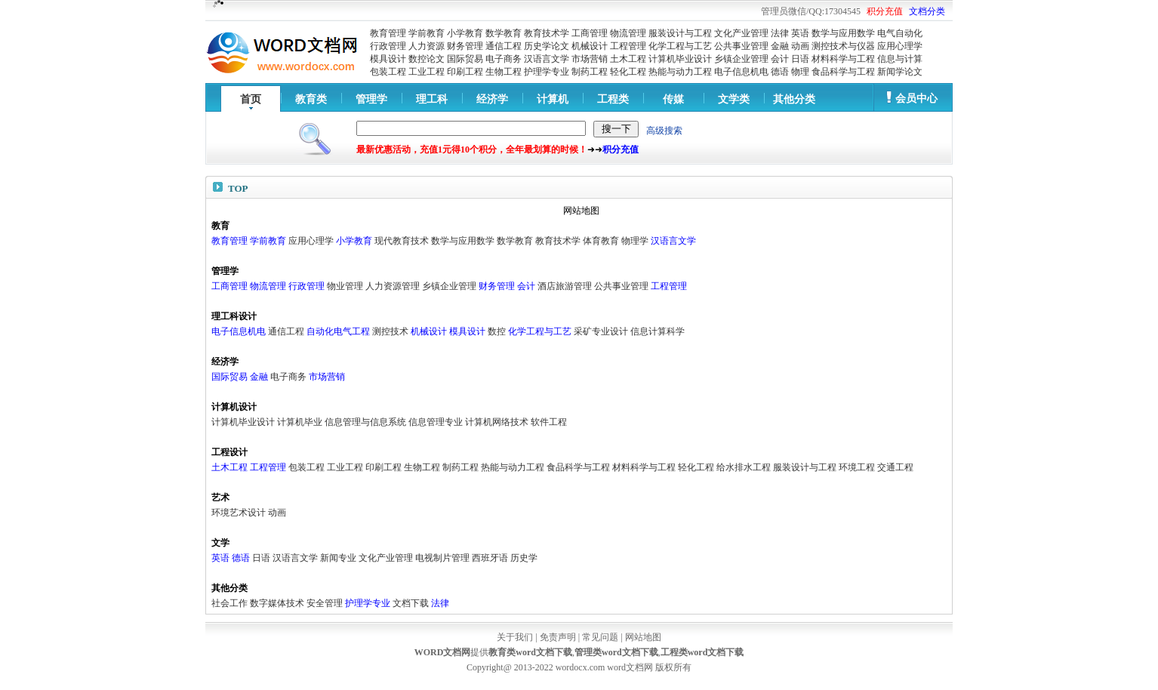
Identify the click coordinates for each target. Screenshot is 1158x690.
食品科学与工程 (843, 71)
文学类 (734, 99)
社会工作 (229, 603)
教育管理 (388, 33)
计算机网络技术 (496, 422)
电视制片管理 (442, 558)
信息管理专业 (435, 422)
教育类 (311, 99)
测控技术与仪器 (843, 46)
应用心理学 (899, 46)
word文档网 (630, 667)
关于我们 (515, 637)
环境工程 (857, 467)
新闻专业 (338, 558)
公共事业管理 (741, 46)
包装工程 (388, 71)
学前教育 (426, 33)
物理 (800, 71)
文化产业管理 (741, 33)
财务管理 (465, 46)
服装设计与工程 (680, 33)
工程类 (613, 99)
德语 (780, 71)
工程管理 (628, 46)
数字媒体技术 (277, 603)
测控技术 (390, 331)
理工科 (432, 99)
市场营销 (589, 59)
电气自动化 (899, 33)
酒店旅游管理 (564, 286)
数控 (497, 331)
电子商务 (503, 59)
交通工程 (895, 467)
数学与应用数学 (843, 33)
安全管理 (324, 603)
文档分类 (927, 11)
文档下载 (411, 603)
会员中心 (916, 98)
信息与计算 (899, 59)
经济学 (492, 99)
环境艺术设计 (238, 512)
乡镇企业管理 (741, 59)
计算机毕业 (299, 422)
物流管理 (628, 33)
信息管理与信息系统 (365, 422)
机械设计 (589, 46)
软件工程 (549, 422)
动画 (800, 46)
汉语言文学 (546, 59)
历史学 (523, 558)
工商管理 (589, 33)
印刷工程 (465, 71)
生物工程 (503, 71)
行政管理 (388, 46)
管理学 (371, 99)
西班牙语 (490, 558)
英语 (800, 33)
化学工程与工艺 (680, 46)
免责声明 (558, 637)
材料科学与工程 (843, 59)
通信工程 (503, 46)
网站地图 (643, 637)
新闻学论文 (899, 71)
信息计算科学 (657, 331)
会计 (780, 59)
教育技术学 (546, 33)
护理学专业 (546, 71)
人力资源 (426, 46)
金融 (780, 46)
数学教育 (503, 33)
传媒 (673, 99)
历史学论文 (546, 46)
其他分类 (794, 99)
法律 (780, 33)
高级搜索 (664, 130)
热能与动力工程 (680, 71)
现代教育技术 (401, 241)
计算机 (552, 99)
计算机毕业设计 (680, 59)
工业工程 (426, 71)
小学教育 (465, 33)
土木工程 (628, 59)
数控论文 (426, 59)
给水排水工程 (743, 467)
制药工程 (589, 71)
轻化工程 (628, 71)
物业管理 (345, 286)
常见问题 (600, 637)
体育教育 (601, 241)
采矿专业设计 (601, 331)
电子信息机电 (741, 71)
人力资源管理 (392, 286)
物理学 (634, 241)
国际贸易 (465, 59)
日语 (800, 59)
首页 (250, 99)
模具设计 (388, 59)
